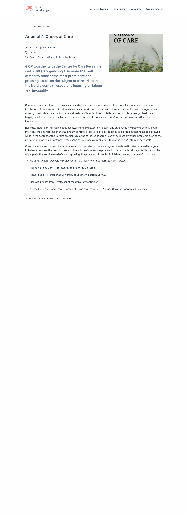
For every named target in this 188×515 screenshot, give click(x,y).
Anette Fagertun (39, 188)
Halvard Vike (37, 174)
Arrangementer (154, 8)
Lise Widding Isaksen (42, 181)
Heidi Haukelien (39, 160)
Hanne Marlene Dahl (41, 167)
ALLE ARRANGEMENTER (38, 27)
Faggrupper (118, 8)
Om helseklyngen (98, 8)
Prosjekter (135, 8)
